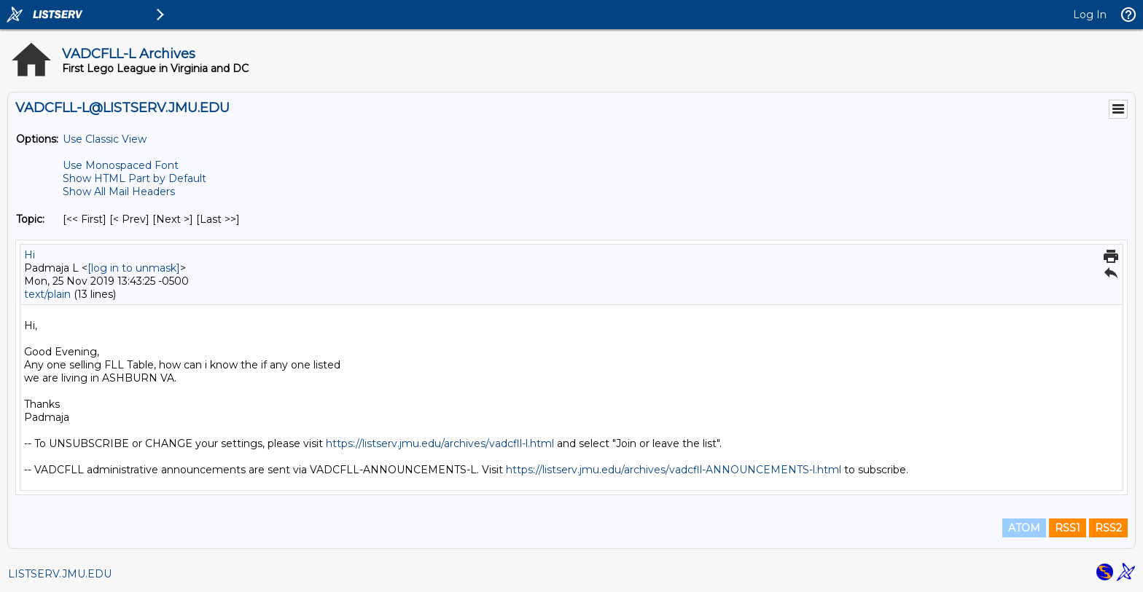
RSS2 (1108, 527)
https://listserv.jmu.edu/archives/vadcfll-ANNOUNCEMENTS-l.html (673, 469)
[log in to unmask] (133, 268)
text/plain (47, 294)
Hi (29, 254)
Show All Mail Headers (119, 191)
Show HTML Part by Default (134, 178)
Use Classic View (105, 139)
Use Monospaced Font (121, 165)
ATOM (1024, 527)
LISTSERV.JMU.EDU (60, 573)
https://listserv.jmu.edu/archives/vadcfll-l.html (440, 443)
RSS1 (1067, 527)
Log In (1090, 14)
